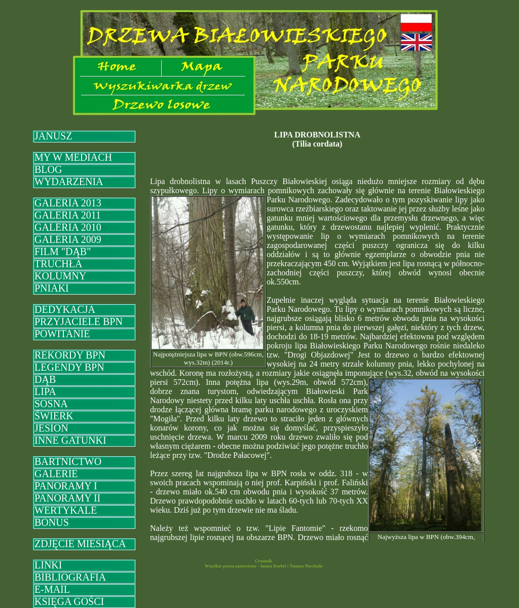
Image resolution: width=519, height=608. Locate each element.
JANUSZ (53, 135)
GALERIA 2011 (67, 215)
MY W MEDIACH (73, 157)
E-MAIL (52, 589)
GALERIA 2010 (67, 227)
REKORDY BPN (69, 355)
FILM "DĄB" (62, 251)
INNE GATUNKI (70, 440)
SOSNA (51, 403)
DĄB (45, 379)
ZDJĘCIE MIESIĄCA (80, 543)
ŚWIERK (53, 415)
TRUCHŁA (58, 263)
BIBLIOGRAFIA (70, 577)
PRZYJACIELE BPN (78, 321)
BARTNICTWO (67, 461)
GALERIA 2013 (67, 202)
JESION (51, 428)
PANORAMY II (67, 498)
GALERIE (56, 473)
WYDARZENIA (68, 181)
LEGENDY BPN (69, 367)
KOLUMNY (60, 275)
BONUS (51, 522)
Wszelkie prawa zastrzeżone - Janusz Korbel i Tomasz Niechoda (263, 565)
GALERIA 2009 (67, 239)
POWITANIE (62, 333)
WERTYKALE (65, 510)
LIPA (45, 391)
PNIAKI (51, 288)
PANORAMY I (65, 485)
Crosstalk (263, 560)
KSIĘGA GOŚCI (69, 601)
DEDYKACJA (64, 309)
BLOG (48, 169)
